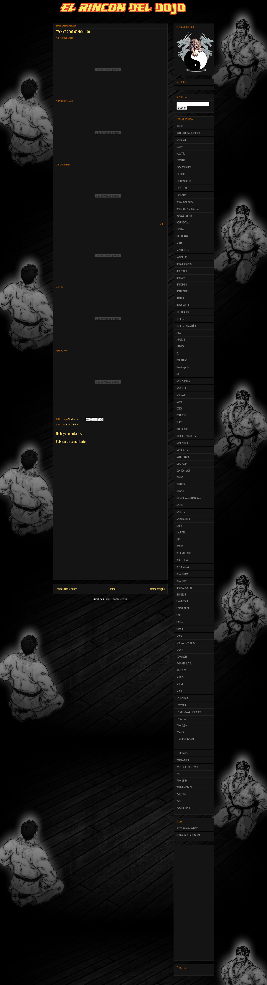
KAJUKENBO (182, 360)
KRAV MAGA (182, 463)
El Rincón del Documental (188, 835)
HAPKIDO (180, 298)
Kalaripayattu (183, 367)
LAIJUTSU (181, 532)
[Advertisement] (110, 554)
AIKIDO (180, 126)
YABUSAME (181, 794)
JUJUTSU (181, 339)
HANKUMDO (182, 284)
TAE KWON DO (183, 698)
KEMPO (179, 401)
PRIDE (179, 615)
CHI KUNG (181, 174)
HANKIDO (181, 277)
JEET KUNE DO (183, 312)
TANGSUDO (182, 725)
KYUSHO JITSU (183, 519)
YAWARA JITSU (183, 808)
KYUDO (180, 505)
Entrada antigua (157, 589)
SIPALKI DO (181, 670)
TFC (178, 746)
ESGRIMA (180, 229)
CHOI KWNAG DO (184, 181)
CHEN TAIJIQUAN (184, 167)
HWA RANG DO (183, 305)
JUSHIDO (180, 346)
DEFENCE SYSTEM (184, 215)
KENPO (179, 422)
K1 (178, 353)
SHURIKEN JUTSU (184, 663)
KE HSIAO (181, 395)
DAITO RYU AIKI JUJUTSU (188, 209)
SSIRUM (180, 677)
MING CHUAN (182, 560)
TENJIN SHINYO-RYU (186, 739)
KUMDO (180, 477)
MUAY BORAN (182, 574)
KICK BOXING (182, 429)
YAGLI (179, 801)
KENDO (179, 408)
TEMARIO (74, 425)
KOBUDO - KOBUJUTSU (187, 436)
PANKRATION (182, 601)
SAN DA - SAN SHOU (186, 642)
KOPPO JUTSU (183, 450)
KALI (178, 374)
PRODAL (180, 622)
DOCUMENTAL (183, 222)
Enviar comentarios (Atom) (116, 599)
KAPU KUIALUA (183, 381)
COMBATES (181, 195)
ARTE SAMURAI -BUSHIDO (188, 133)
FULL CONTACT (183, 236)
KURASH (180, 491)
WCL (178, 773)
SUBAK (180, 684)
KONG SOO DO (183, 443)
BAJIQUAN (181, 140)
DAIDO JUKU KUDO (185, 201)
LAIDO (179, 525)
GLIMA (179, 243)
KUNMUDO (181, 484)
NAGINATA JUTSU (184, 587)
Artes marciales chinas (187, 828)
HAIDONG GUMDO (184, 264)
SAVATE (180, 650)
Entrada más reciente (66, 589)
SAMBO (180, 636)
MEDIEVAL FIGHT (184, 553)
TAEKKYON (181, 705)
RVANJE (180, 629)
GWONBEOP (182, 257)
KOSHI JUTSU (183, 456)
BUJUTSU (181, 153)
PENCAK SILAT (183, 608)
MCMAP (180, 546)
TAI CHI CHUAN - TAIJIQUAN (189, 711)
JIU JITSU (181, 319)
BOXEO (180, 146)
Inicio (113, 589)
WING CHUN (182, 780)
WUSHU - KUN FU (184, 787)
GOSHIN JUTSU (183, 250)
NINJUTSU (181, 594)
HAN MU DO (182, 270)
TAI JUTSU (181, 718)
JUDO (67, 425)
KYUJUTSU (181, 512)
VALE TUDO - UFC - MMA (187, 767)
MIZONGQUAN (183, 567)
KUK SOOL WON (183, 470)
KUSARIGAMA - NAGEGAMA (189, 498)
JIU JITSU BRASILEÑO (186, 326)
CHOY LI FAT (182, 188)
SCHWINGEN (182, 656)
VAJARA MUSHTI (184, 760)
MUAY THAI (182, 581)
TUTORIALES (182, 753)
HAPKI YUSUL (182, 291)
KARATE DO (182, 388)
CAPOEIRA (181, 160)
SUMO (179, 691)
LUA (178, 539)
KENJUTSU (181, 415)
